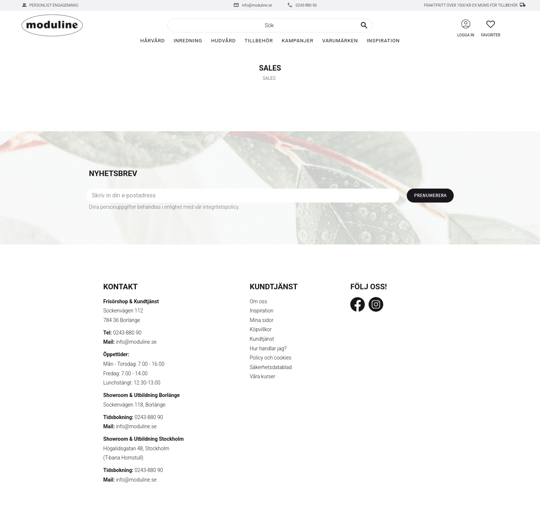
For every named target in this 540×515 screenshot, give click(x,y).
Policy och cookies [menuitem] (270, 358)
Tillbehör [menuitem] (258, 40)
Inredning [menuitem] (188, 40)
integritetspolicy (221, 207)
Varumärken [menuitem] (340, 40)
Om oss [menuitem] (258, 301)
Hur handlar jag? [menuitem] (268, 348)
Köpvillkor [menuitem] (261, 329)
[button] (490, 24)
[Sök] (364, 25)
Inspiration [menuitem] (383, 40)
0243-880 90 (306, 5)
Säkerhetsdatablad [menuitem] (270, 367)
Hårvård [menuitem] (152, 40)
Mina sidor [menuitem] (261, 320)
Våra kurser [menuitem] (262, 376)
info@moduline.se (257, 5)
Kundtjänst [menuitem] (262, 339)
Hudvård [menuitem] (223, 40)
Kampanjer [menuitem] (297, 40)
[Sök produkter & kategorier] (270, 25)
